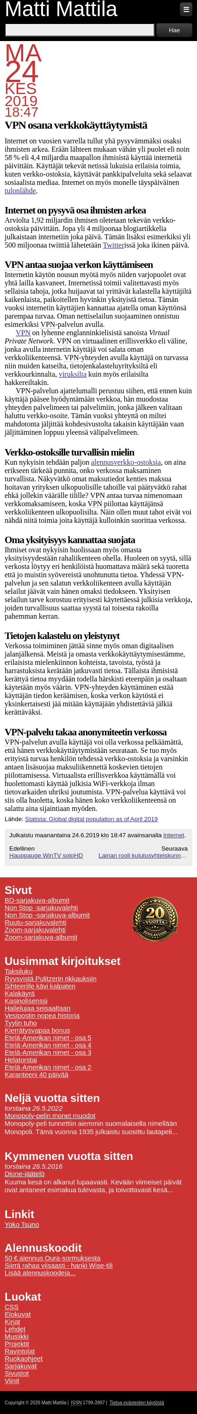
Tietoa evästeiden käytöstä (137, 1402)
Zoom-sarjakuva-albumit (41, 937)
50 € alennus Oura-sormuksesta (52, 1258)
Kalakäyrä (20, 993)
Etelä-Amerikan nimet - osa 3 (48, 1052)
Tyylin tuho (21, 1023)
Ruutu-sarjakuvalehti (36, 922)
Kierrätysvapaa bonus (37, 1030)
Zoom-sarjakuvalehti (35, 930)
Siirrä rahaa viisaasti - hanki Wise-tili (59, 1265)
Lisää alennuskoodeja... (40, 1273)
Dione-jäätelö (24, 1173)
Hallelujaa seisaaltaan (37, 1008)
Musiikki (17, 1336)
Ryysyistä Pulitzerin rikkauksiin (51, 978)
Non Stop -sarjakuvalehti (41, 907)
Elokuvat (18, 1314)
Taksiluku (18, 971)
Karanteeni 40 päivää (36, 1074)
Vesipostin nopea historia (42, 1015)
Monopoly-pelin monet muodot (50, 1115)
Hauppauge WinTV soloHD (46, 855)
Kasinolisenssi (26, 1001)
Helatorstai (21, 1060)
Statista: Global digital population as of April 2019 (91, 819)
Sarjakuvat (21, 1366)
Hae (174, 30)
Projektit (17, 1344)
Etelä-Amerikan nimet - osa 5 (48, 1037)
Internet (173, 835)
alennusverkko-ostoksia (126, 462)
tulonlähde (20, 191)
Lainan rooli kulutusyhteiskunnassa (143, 855)
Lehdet (15, 1329)
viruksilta (72, 374)
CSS (11, 1307)
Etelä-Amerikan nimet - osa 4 (48, 1045)
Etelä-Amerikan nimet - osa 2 (48, 1067)
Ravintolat (20, 1351)
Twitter (113, 245)
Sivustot (17, 1373)
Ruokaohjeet (24, 1358)
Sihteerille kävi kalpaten (40, 986)
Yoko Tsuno (22, 1224)
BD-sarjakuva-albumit (37, 900)
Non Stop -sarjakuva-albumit (47, 915)
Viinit (12, 1380)
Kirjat (12, 1321)
